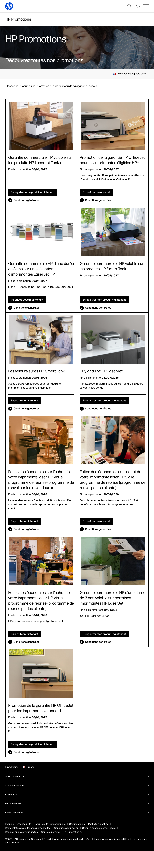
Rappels (9, 824)
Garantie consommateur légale (99, 828)
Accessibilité (24, 824)
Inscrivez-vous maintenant (27, 299)
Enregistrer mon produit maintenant (32, 192)
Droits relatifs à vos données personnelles (28, 828)
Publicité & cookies (98, 824)
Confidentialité (77, 824)
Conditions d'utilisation (66, 828)
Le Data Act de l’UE (74, 832)
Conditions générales (27, 200)
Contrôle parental (50, 832)
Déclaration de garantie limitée (21, 832)
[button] (77, 776)
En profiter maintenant (96, 192)
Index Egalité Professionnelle (50, 824)
